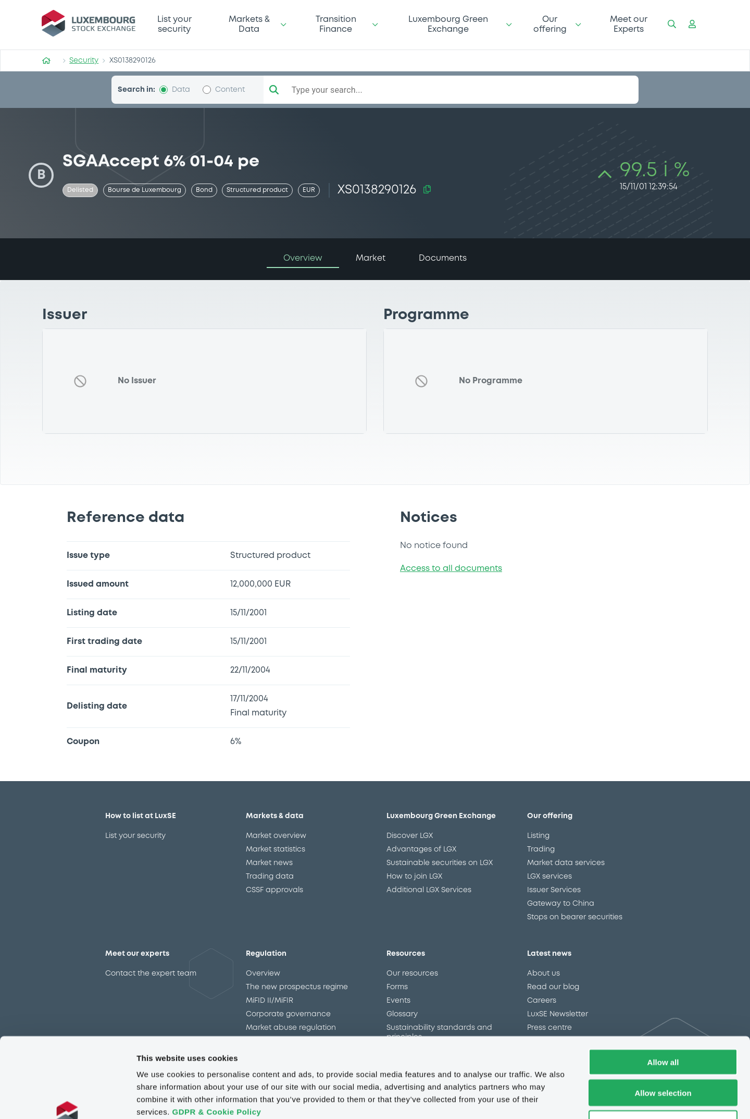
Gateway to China (560, 904)
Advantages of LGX (421, 849)
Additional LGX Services (428, 890)
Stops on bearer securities (574, 917)
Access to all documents (451, 569)
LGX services (549, 876)
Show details (546, 1098)
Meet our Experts (628, 24)
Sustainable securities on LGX (439, 863)
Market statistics (275, 849)
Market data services (566, 863)
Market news (269, 863)
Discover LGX (409, 836)
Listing (538, 836)
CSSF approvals (274, 890)
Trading (541, 849)
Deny (663, 1052)
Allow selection (662, 1021)
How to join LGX (414, 876)
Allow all (663, 991)
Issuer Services (554, 890)
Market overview (276, 836)
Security (83, 60)
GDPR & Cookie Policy (216, 1040)
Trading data (270, 876)
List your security (174, 24)
